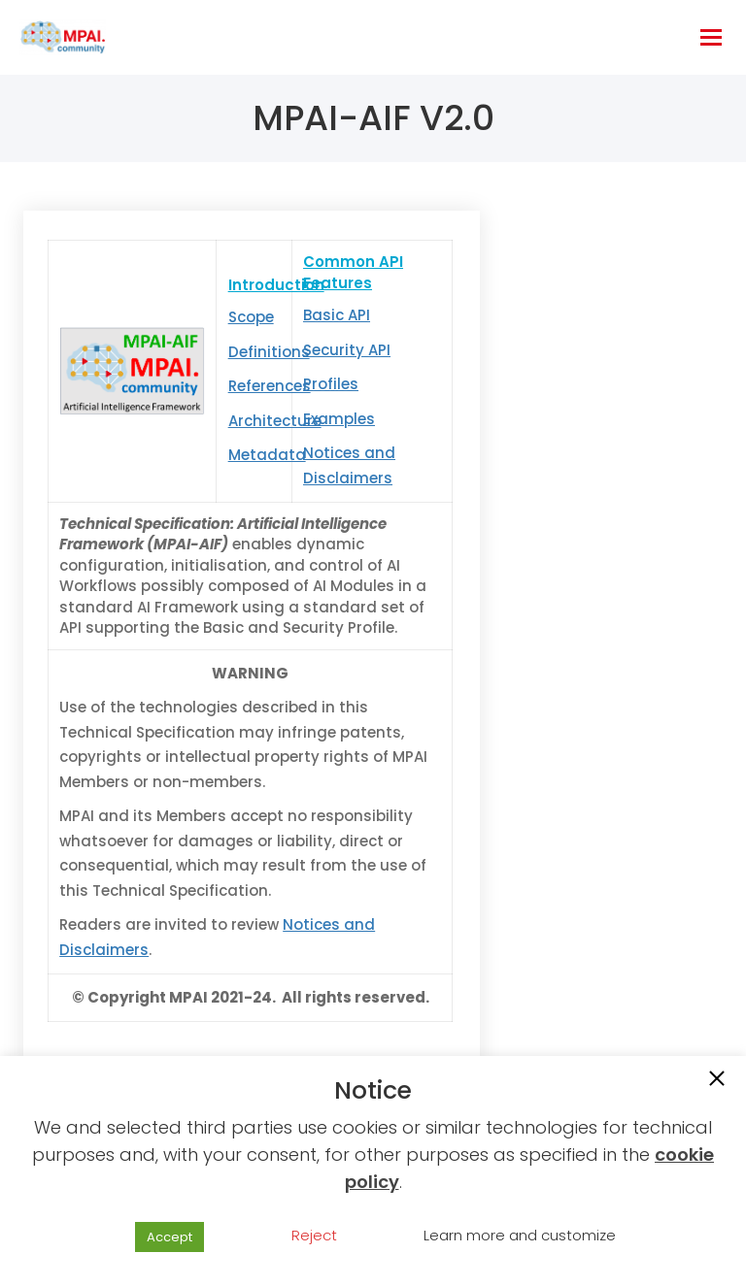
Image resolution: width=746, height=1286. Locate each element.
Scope (251, 317)
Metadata (267, 455)
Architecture (275, 421)
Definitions (269, 352)
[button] (717, 1080)
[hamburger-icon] (711, 37)
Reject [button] (314, 1235)
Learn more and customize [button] (520, 1235)
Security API (346, 350)
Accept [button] (169, 1237)
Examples (339, 419)
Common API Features (353, 271)
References (269, 386)
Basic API (336, 315)
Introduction (276, 285)
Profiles (330, 384)
